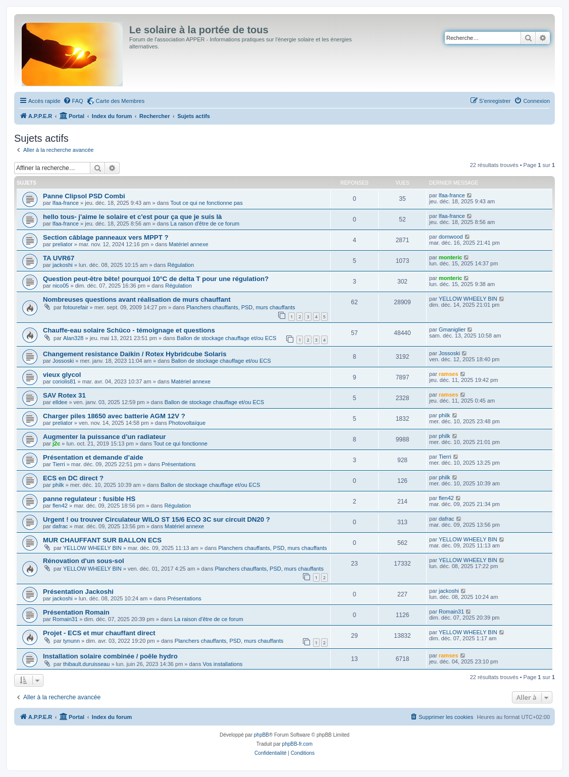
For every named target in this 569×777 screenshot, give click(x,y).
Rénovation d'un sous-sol (83, 561)
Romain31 (65, 619)
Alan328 (73, 338)
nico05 (61, 286)
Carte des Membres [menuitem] (120, 101)
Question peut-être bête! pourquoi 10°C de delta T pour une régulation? (156, 279)
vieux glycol (62, 374)
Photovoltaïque (187, 423)
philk (444, 415)
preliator (63, 244)
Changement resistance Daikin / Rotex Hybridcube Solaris (135, 354)
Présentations (178, 464)
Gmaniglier (452, 329)
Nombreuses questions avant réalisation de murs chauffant (137, 299)
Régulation (180, 265)
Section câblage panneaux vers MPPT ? (105, 237)
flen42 (60, 506)
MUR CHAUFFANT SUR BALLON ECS (102, 540)
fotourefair (75, 307)
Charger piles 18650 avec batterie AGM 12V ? (114, 416)
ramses (448, 374)
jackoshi (63, 265)
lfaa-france (66, 203)
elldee (60, 402)
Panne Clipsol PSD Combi (84, 196)
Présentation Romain (76, 612)
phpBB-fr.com (297, 744)
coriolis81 (64, 381)
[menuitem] (73, 101)
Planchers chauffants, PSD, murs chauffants (240, 307)
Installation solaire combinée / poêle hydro (110, 656)
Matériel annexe (188, 244)
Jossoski (63, 361)
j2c (56, 443)
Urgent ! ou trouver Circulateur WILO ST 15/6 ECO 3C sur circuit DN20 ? (156, 519)
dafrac (60, 526)
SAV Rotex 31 (64, 395)
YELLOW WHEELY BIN (468, 299)
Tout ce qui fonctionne (180, 443)
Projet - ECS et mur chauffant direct (99, 633)
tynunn (71, 641)
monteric (450, 257)
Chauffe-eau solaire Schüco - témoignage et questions (129, 330)
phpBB (261, 735)
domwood (451, 237)
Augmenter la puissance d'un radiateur (104, 436)
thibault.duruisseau (86, 664)
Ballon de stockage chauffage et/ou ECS (226, 338)
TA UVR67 (58, 258)
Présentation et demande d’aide (93, 457)
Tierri (59, 464)
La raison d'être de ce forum (205, 223)
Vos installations (222, 664)
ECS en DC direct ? (73, 478)
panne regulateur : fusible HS (89, 499)
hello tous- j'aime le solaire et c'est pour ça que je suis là (132, 216)
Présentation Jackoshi (78, 591)
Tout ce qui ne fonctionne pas (207, 203)
